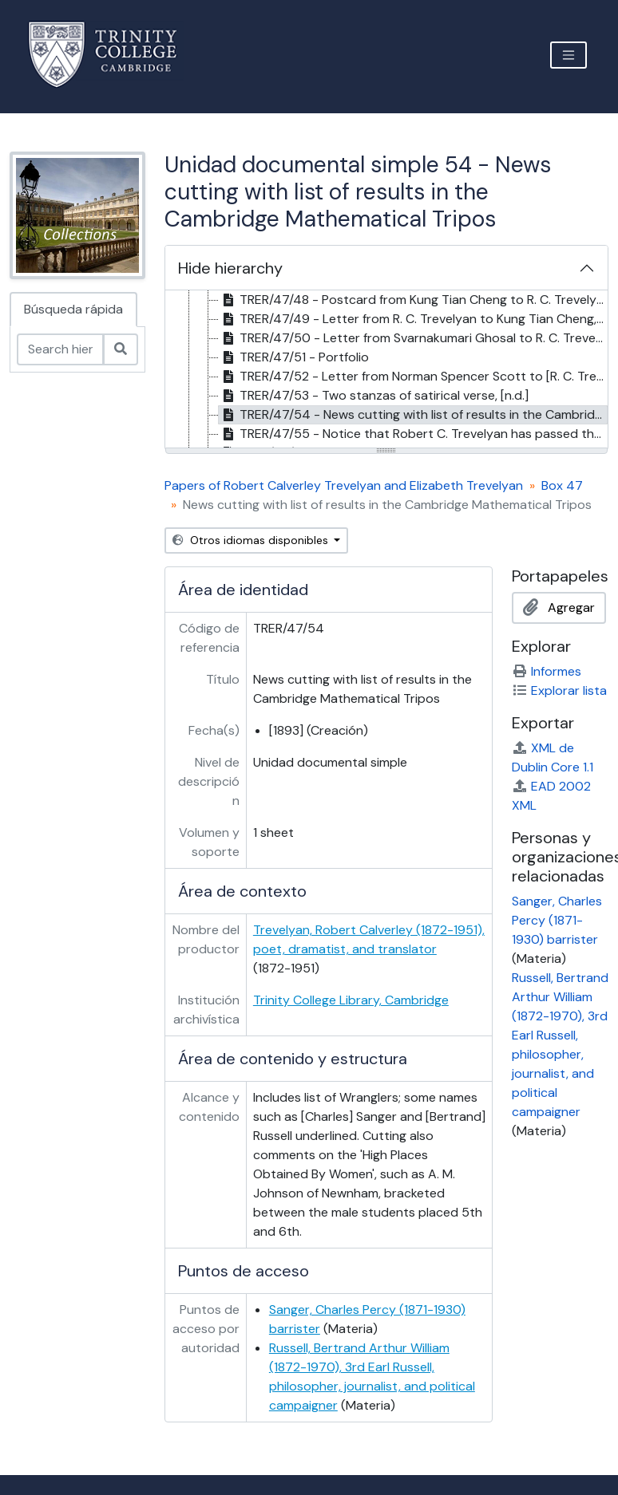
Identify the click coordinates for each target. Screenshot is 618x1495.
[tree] (386, 370)
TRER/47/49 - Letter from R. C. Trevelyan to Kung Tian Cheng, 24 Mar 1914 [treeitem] (413, 319)
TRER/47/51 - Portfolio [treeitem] (294, 357)
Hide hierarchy (230, 268)
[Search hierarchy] (60, 349)
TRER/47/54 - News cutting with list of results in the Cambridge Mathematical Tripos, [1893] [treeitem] (413, 414)
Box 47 (562, 485)
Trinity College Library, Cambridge (351, 1000)
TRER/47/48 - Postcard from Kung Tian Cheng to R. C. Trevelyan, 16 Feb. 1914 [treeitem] (413, 300)
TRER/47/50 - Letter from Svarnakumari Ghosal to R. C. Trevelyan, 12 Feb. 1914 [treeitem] (413, 338)
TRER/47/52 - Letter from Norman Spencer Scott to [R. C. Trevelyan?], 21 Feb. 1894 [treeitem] (413, 376)
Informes (546, 671)
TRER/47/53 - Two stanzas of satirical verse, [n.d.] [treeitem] (374, 395)
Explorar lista (559, 690)
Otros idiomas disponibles (251, 540)
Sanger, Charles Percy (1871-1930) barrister (557, 920)
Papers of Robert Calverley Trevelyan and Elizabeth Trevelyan (343, 485)
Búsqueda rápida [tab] (73, 309)
